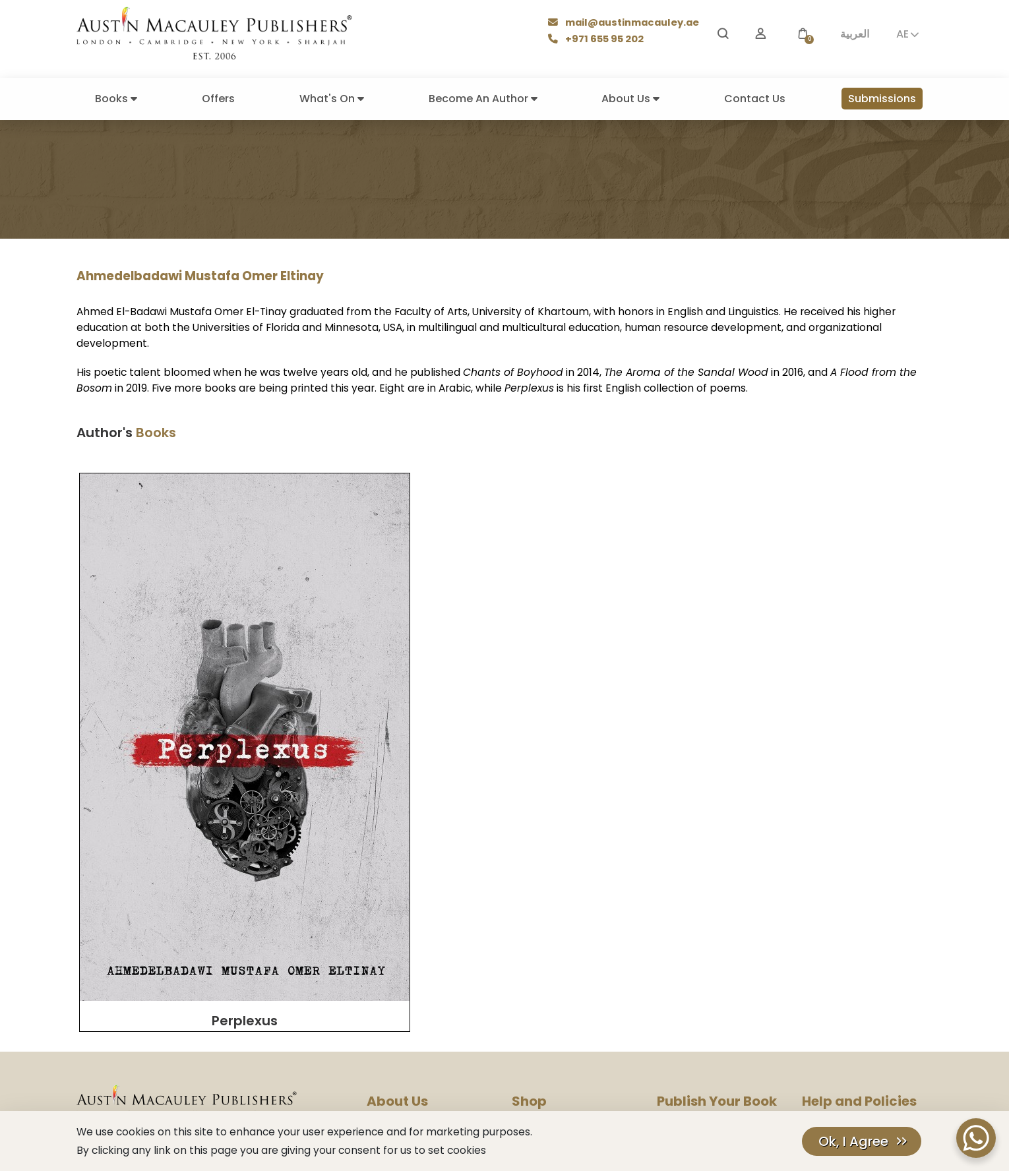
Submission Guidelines (705, 916)
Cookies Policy (834, 934)
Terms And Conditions (850, 952)
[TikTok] (245, 1069)
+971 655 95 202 (598, 39)
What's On (331, 98)
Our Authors (538, 898)
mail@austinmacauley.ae (625, 23)
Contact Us (754, 98)
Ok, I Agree (853, 1141)
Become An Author (483, 98)
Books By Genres (548, 934)
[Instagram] (84, 1069)
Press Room (392, 952)
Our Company (398, 898)
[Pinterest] (213, 1069)
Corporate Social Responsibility (436, 1005)
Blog (376, 934)
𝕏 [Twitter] (180, 1068)
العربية (854, 34)
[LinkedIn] (274, 1069)
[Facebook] (114, 1069)
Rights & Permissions (411, 987)
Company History (405, 916)
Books (116, 98)
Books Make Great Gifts (563, 916)
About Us (630, 98)
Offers (218, 98)
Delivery (529, 952)
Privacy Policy (832, 916)
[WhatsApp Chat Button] (976, 1138)
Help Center (828, 898)
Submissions (882, 98)
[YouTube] (146, 1069)
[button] (802, 34)
